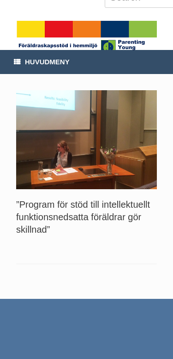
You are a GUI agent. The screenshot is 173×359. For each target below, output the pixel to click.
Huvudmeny (42, 62)
